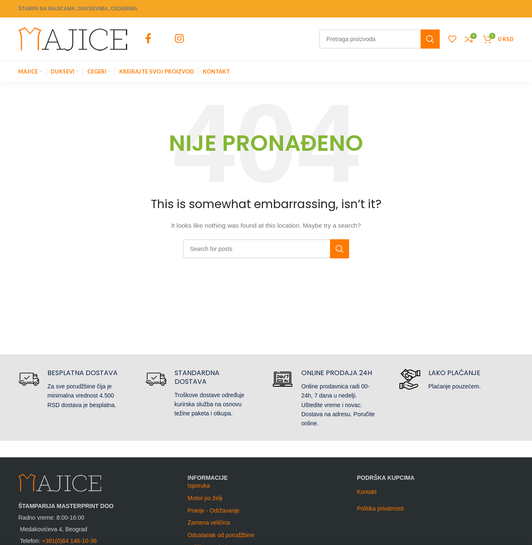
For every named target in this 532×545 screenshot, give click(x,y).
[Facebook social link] (147, 39)
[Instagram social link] (179, 39)
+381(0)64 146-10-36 (69, 541)
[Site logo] (72, 38)
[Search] (379, 39)
